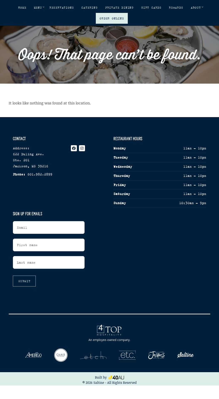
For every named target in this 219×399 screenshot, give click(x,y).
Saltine (99, 382)
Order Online (112, 18)
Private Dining (119, 7)
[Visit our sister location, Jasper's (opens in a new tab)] (156, 355)
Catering (89, 7)
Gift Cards (151, 7)
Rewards (176, 7)
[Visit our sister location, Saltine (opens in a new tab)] (185, 355)
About (196, 7)
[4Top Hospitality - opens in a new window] (109, 333)
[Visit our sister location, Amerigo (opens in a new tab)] (33, 355)
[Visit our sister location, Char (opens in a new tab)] (61, 355)
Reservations (61, 7)
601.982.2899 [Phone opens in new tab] (39, 174)
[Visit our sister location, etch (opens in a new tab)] (93, 355)
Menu (38, 7)
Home (22, 7)
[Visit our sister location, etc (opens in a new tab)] (127, 355)
